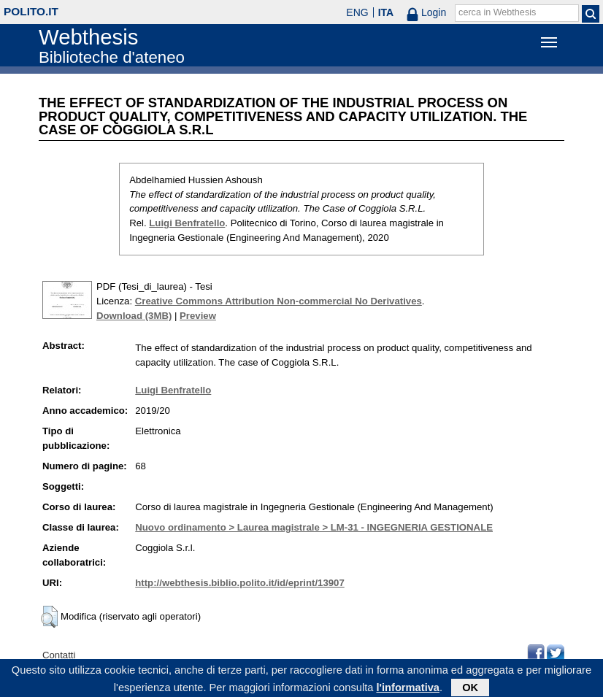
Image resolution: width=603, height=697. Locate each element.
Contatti (58, 655)
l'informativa (407, 689)
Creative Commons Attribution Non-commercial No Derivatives (278, 301)
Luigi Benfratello (187, 222)
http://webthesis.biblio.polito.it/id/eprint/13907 (239, 582)
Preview (198, 315)
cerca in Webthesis (497, 12)
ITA (386, 12)
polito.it (31, 11)
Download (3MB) (134, 315)
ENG (357, 12)
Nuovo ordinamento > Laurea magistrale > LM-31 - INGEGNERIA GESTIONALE (314, 527)
